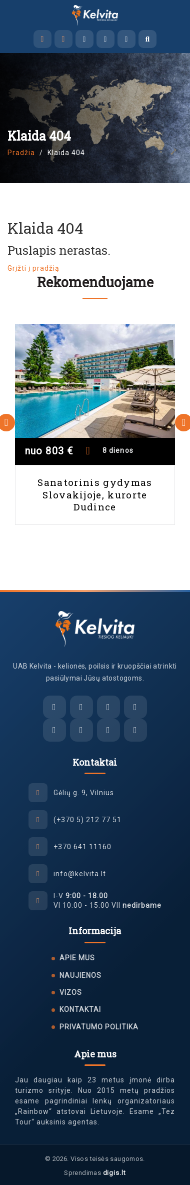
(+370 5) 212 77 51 (88, 820)
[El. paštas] (54, 707)
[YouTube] (135, 730)
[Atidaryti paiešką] (147, 39)
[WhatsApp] (127, 39)
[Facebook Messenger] (85, 39)
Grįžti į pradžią (34, 268)
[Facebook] (54, 730)
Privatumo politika (99, 1027)
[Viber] (105, 39)
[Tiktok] (108, 730)
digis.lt (114, 1172)
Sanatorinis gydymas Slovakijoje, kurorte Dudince (95, 494)
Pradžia (21, 153)
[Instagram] (81, 730)
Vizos (71, 992)
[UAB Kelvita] (95, 629)
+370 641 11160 (83, 847)
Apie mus (77, 958)
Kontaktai (80, 1009)
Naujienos (81, 975)
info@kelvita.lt (80, 874)
